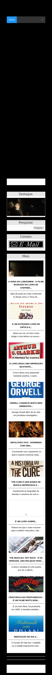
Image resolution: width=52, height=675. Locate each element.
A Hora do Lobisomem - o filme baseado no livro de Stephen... (26, 284)
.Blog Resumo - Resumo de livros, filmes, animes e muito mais (27, 667)
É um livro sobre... (26, 521)
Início (12, 19)
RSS (42, 671)
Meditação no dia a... (26, 637)
